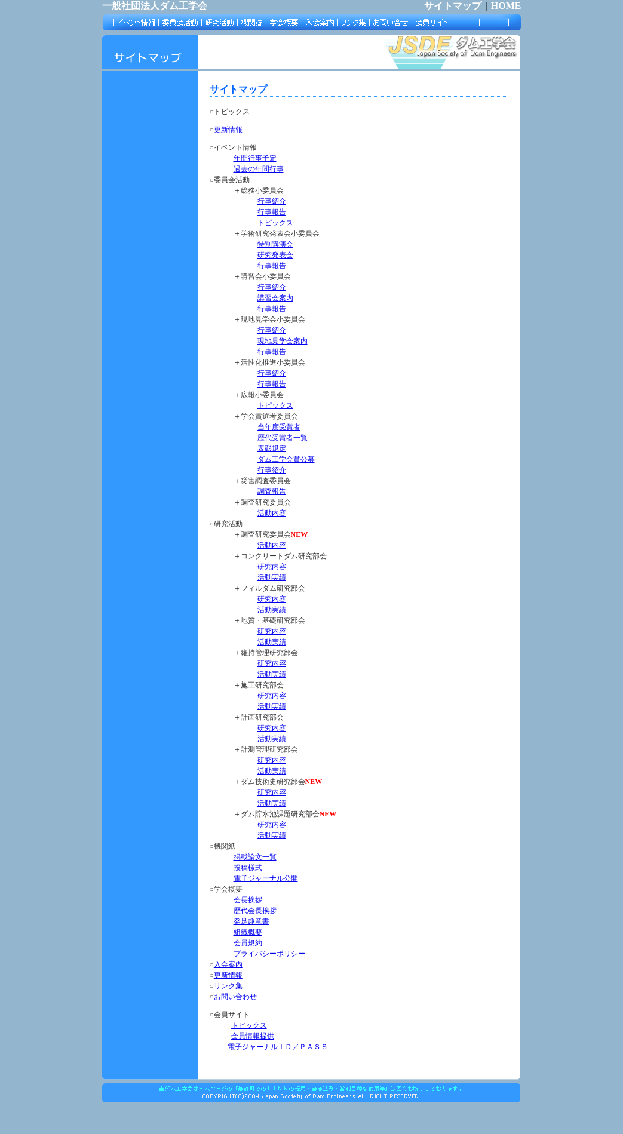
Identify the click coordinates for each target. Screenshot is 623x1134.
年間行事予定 (255, 158)
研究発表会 (275, 255)
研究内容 (271, 567)
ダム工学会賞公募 (286, 459)
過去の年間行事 (259, 169)
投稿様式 (248, 867)
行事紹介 (271, 201)
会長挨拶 (248, 900)
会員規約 (248, 943)
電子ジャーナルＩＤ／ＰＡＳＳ (278, 1047)
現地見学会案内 (282, 341)
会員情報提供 (252, 1036)
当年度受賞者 (278, 427)
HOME (506, 6)
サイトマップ (452, 6)
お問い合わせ (235, 996)
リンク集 (228, 986)
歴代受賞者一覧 (282, 438)
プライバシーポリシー (269, 953)
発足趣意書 (251, 921)
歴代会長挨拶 (255, 910)
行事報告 (271, 212)
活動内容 (271, 513)
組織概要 (248, 932)
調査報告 (271, 491)
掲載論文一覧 (255, 857)
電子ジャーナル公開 (266, 878)
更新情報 (228, 129)
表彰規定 (271, 448)
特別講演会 (275, 244)
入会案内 (228, 964)
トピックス (275, 223)
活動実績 (271, 577)
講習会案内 (275, 298)
